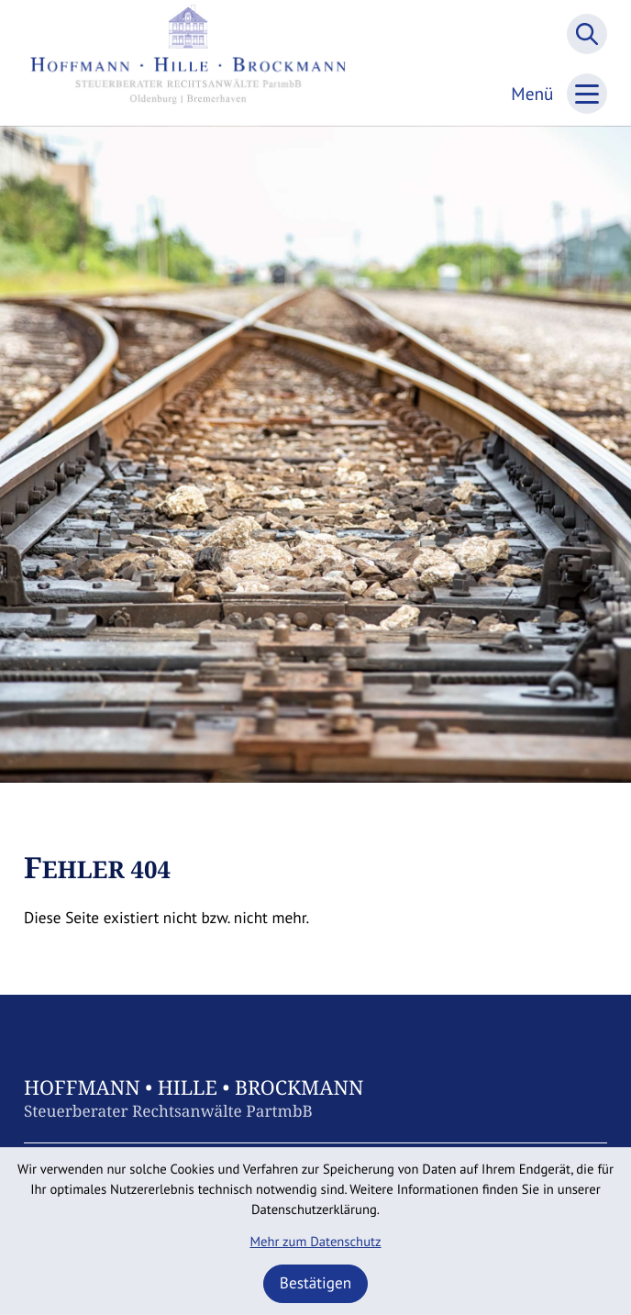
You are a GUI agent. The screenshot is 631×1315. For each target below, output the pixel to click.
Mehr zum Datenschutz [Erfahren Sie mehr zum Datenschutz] (315, 1242)
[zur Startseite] (188, 63)
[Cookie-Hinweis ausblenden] (316, 1284)
